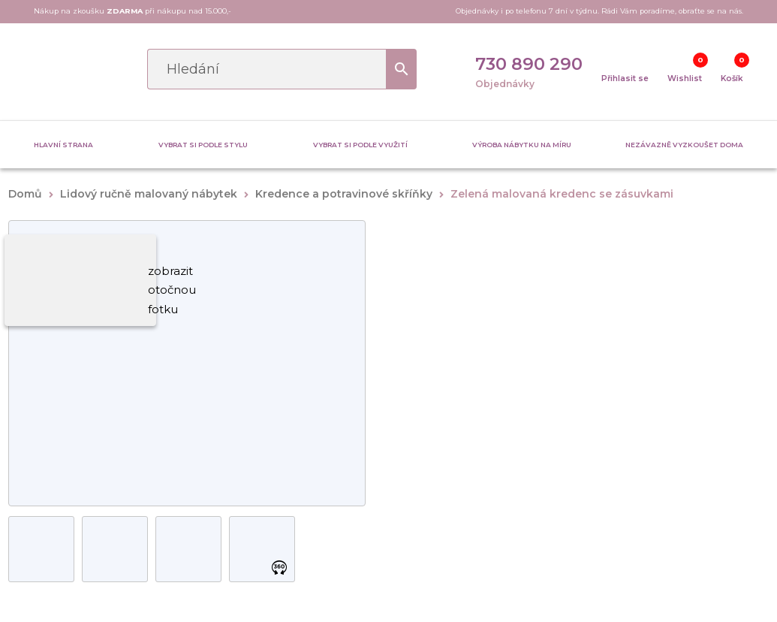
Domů (25, 194)
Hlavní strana (63, 144)
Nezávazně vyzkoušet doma (684, 144)
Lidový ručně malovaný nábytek (148, 194)
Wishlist (684, 78)
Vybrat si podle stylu (203, 144)
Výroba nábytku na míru (521, 144)
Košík (732, 78)
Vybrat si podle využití (360, 144)
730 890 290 (529, 63)
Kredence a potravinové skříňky (343, 194)
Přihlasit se (625, 78)
